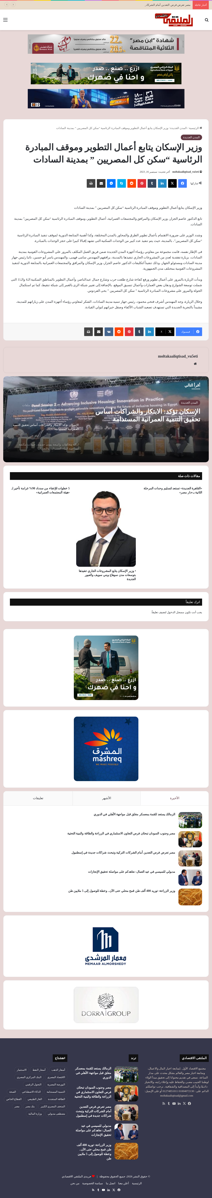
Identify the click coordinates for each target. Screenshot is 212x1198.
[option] (106, 419)
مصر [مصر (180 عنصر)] (16, 1106)
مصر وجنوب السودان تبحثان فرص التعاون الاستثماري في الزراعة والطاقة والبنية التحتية (121, 833)
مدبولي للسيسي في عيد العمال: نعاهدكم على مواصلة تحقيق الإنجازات (131, 871)
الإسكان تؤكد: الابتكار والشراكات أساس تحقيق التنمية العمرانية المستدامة (147, 415)
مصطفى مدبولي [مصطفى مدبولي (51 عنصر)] (56, 1113)
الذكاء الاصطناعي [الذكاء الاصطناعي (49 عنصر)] (31, 1091)
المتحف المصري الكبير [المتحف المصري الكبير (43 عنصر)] (53, 1106)
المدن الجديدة (178, 128)
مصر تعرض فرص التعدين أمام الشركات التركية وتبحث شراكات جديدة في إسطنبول (123, 852)
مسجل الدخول (175, 612)
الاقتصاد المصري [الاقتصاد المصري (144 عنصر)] (56, 1077)
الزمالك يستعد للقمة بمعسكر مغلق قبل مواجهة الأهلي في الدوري (134, 814)
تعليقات (38, 798)
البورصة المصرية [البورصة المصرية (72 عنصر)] (56, 1084)
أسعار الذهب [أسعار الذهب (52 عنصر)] (58, 1069)
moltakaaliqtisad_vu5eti (185, 171)
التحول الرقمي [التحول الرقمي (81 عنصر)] (33, 1084)
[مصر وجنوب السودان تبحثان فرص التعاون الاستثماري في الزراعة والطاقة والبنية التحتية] (190, 839)
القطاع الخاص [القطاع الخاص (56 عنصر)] (14, 1099)
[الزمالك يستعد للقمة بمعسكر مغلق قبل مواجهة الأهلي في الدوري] (190, 820)
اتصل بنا (110, 1183)
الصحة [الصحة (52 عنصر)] (12, 1091)
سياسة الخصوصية (92, 1183)
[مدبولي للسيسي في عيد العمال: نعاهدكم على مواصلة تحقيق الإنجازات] (190, 877)
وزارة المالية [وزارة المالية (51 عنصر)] (35, 1113)
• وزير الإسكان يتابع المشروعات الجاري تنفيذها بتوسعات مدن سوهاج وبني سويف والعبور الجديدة (107, 575)
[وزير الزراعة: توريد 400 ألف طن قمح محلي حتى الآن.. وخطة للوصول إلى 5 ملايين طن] (190, 897)
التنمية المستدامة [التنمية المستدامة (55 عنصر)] (56, 1091)
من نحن (74, 1183)
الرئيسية (195, 128)
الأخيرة (174, 798)
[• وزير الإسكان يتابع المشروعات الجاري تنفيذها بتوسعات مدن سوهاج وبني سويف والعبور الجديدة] (106, 525)
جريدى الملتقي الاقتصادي (76, 1176)
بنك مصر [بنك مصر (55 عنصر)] (30, 1106)
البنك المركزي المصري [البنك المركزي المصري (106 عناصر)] (29, 1077)
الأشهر (106, 798)
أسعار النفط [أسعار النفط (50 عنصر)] (38, 1069)
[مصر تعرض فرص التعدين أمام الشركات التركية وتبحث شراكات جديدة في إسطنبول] (190, 858)
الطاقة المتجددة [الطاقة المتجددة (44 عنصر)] (56, 1099)
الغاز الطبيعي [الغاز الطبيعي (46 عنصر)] (35, 1099)
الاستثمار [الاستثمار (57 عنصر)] (21, 1069)
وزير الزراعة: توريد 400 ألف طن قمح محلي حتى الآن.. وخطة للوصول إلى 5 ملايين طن (121, 890)
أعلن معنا (123, 1183)
